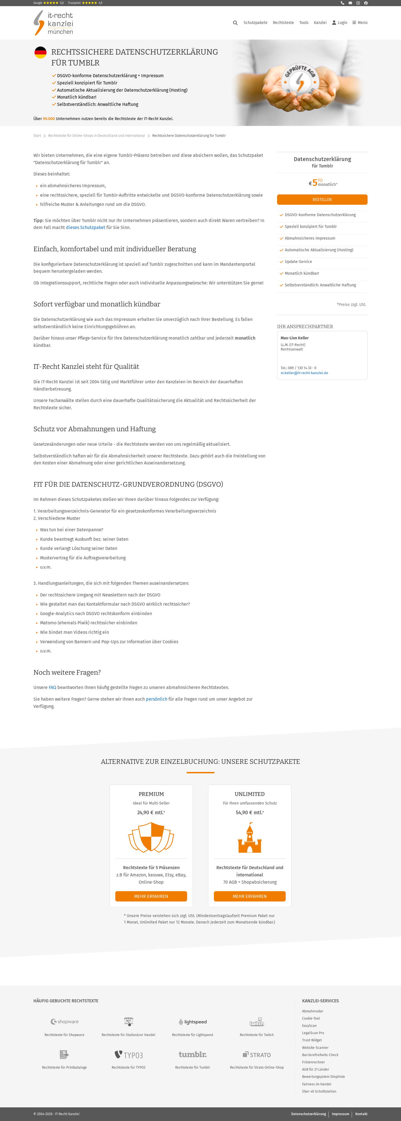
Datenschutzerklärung (308, 1114)
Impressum (340, 1114)
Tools (304, 22)
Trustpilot (85, 3)
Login (339, 23)
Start (37, 136)
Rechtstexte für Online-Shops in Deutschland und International (96, 136)
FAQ (52, 687)
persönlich (156, 699)
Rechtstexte (283, 22)
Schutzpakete (256, 22)
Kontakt (361, 1114)
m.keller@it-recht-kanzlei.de (304, 373)
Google (48, 3)
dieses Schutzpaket (85, 227)
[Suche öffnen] (235, 22)
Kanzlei (320, 22)
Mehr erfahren (151, 896)
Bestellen (322, 199)
